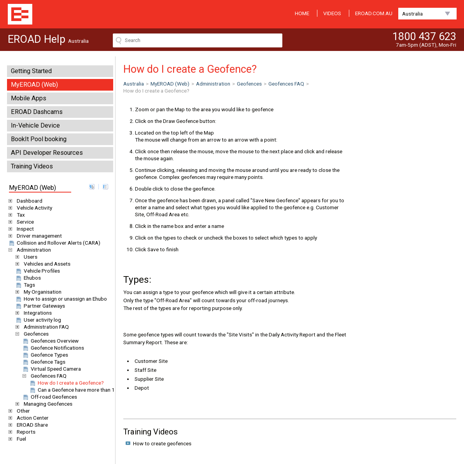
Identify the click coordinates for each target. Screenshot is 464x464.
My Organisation (41, 292)
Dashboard (28, 201)
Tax (19, 215)
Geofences (35, 334)
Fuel (20, 439)
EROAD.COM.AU (373, 13)
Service (24, 222)
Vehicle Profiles (37, 271)
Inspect (24, 229)
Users (29, 257)
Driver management (38, 236)
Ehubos (28, 278)
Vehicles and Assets (45, 264)
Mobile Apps (28, 98)
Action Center (31, 418)
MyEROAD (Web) (34, 84)
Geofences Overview (50, 341)
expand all (92, 186)
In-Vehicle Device (35, 125)
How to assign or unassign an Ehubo (61, 299)
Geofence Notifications (53, 348)
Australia (412, 14)
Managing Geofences (46, 404)
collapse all (105, 186)
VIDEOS (332, 13)
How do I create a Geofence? (66, 383)
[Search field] (197, 40)
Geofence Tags (43, 362)
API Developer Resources (47, 152)
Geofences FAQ (47, 376)
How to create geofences (162, 443)
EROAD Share (31, 425)
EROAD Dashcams (37, 112)
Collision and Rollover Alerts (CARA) (54, 243)
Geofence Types (45, 355)
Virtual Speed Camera (51, 369)
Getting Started (31, 71)
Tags (25, 285)
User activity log (38, 320)
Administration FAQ (45, 327)
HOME (302, 13)
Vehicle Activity (33, 208)
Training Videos (32, 166)
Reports (24, 432)
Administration (32, 250)
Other (22, 411)
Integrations (36, 313)
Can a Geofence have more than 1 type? (79, 390)
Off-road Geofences (49, 397)
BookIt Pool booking (39, 139)
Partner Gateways (40, 306)
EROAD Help (20, 14)
